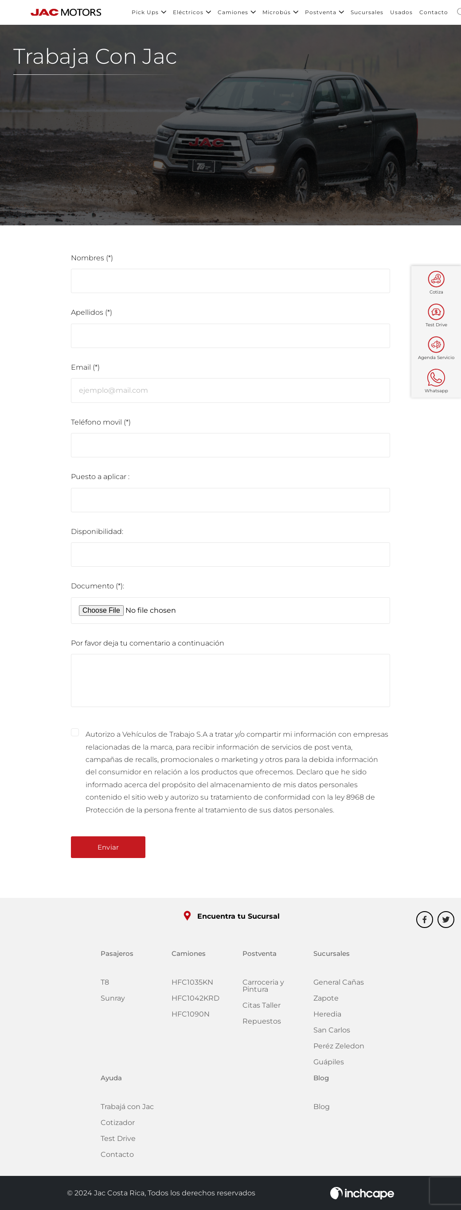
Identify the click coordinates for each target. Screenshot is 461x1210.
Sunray (113, 1001)
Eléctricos (192, 13)
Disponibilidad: (97, 534)
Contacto (433, 13)
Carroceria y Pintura (263, 988)
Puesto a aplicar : (100, 479)
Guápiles (328, 1064)
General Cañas (338, 985)
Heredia (327, 1017)
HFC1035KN (192, 985)
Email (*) (85, 369)
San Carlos (331, 1032)
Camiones (237, 13)
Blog (321, 1109)
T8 (105, 985)
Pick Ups (149, 13)
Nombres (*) (92, 259)
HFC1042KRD (195, 1001)
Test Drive (118, 1141)
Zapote (326, 1001)
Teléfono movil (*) (101, 424)
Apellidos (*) (91, 314)
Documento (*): (97, 588)
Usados (401, 13)
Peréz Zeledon (338, 1048)
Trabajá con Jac (127, 1109)
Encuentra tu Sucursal (231, 918)
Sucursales (367, 13)
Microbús (280, 13)
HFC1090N (191, 1017)
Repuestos (261, 1024)
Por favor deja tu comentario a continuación (147, 645)
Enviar (108, 850)
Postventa (324, 13)
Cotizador (118, 1125)
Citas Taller (261, 1008)
